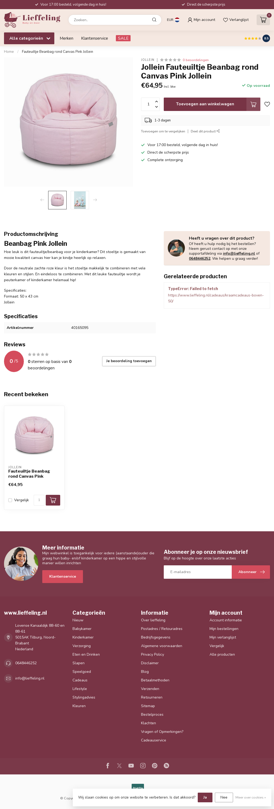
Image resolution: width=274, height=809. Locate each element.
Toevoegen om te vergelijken (163, 131)
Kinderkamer (83, 637)
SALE (123, 38)
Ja (205, 797)
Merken (66, 38)
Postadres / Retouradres (161, 628)
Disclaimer (150, 663)
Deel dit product (205, 131)
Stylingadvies (84, 697)
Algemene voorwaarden (161, 645)
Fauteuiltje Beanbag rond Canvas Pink (29, 473)
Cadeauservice (153, 740)
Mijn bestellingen (224, 628)
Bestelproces (152, 714)
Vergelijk (21, 500)
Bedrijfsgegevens (155, 637)
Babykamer (82, 628)
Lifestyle (80, 688)
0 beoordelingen (196, 60)
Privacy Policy (152, 654)
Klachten (148, 723)
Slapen (79, 663)
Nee (223, 797)
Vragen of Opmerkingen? (162, 731)
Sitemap (148, 705)
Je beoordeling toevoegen (129, 361)
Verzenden (150, 688)
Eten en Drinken (86, 654)
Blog (145, 671)
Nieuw (78, 620)
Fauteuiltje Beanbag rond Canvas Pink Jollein (57, 51)
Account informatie (226, 620)
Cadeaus (80, 680)
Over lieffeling (153, 620)
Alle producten (222, 654)
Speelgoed (82, 671)
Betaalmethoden (155, 680)
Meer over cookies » (250, 797)
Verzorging (82, 645)
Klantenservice (94, 38)
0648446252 (199, 258)
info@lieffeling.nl (239, 253)
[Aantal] (39, 500)
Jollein (147, 59)
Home (9, 51)
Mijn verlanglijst (223, 637)
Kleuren (79, 705)
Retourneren (151, 697)
